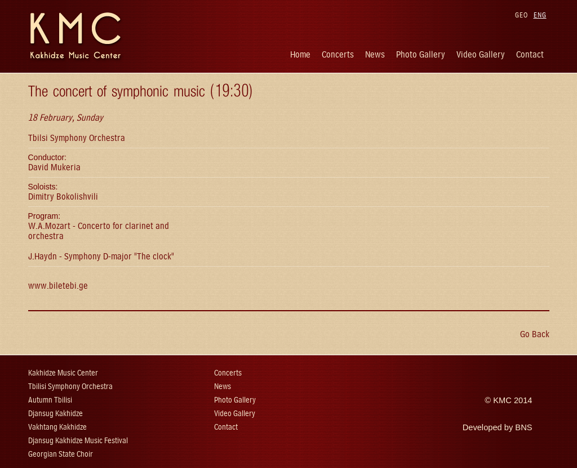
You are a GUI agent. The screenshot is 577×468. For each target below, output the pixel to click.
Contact (530, 54)
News (375, 54)
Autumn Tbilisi (50, 400)
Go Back (534, 334)
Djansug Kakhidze (55, 413)
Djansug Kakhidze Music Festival (78, 440)
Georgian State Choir (60, 454)
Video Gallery (480, 54)
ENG (540, 15)
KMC (502, 400)
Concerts (338, 54)
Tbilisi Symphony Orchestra (70, 386)
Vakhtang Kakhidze (57, 427)
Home (300, 54)
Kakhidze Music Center (63, 373)
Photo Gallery (420, 54)
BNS (523, 427)
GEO (521, 15)
